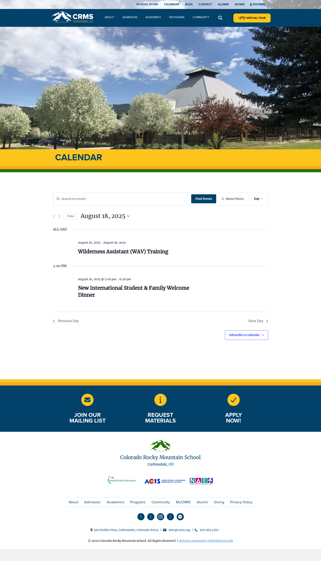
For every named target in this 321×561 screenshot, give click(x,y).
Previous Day (66, 333)
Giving (240, 4)
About (109, 17)
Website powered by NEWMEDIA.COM (206, 553)
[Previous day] (54, 228)
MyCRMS (183, 514)
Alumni (223, 4)
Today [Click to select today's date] (70, 227)
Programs (176, 17)
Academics (153, 17)
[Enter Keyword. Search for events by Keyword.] (122, 198)
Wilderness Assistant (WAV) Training (123, 263)
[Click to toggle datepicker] (105, 228)
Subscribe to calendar (244, 347)
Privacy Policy (241, 514)
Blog (189, 4)
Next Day (258, 333)
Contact (205, 4)
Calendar (171, 4)
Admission (129, 17)
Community (201, 17)
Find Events (204, 199)
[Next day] (59, 228)
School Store (147, 4)
